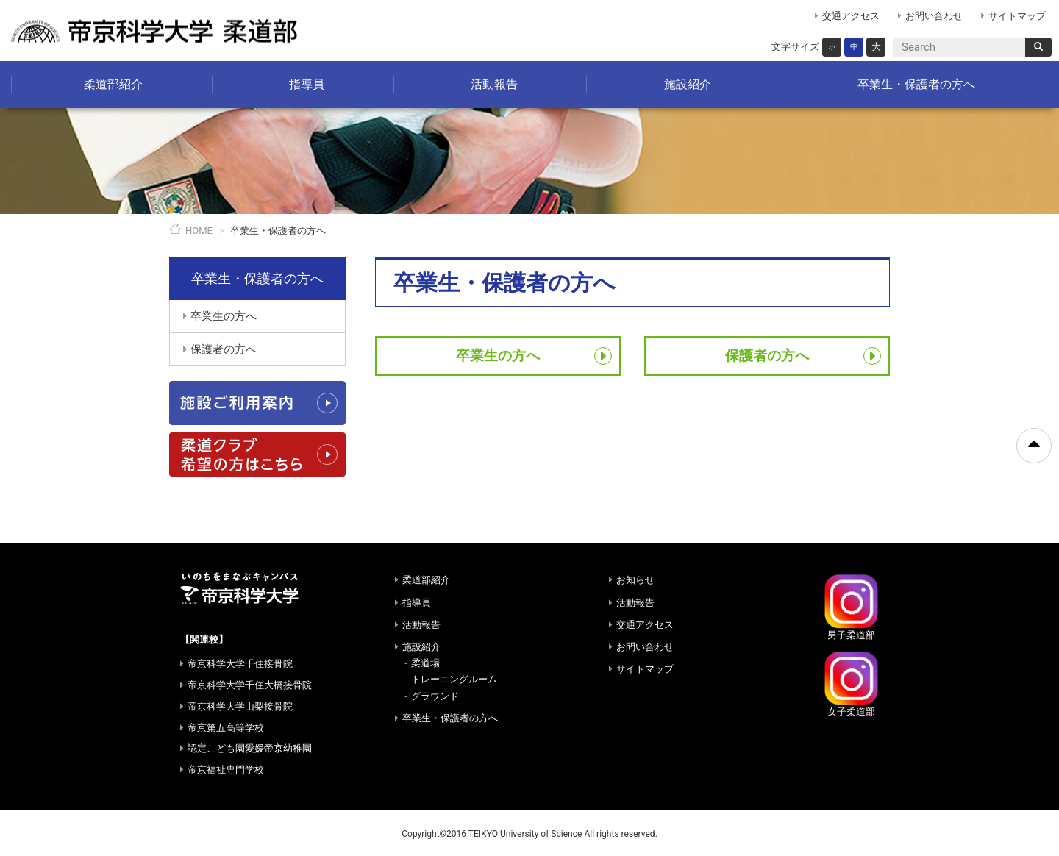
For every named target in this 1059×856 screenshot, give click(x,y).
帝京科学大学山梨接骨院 (240, 706)
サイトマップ (1017, 15)
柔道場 (425, 662)
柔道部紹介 (113, 84)
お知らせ (635, 579)
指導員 (306, 84)
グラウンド (435, 696)
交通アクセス (851, 15)
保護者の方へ (767, 355)
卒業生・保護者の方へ (916, 84)
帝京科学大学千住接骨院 (240, 663)
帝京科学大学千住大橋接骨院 (250, 685)
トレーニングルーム (454, 679)
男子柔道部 (851, 607)
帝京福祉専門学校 (226, 769)
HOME (199, 230)
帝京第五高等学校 (226, 727)
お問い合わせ (934, 15)
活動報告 (494, 84)
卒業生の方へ (498, 355)
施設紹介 (687, 84)
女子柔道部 (851, 684)
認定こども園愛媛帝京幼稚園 (250, 748)
